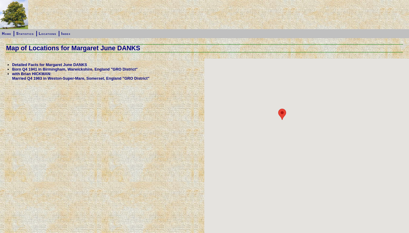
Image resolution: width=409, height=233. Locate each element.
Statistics (25, 34)
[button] (282, 188)
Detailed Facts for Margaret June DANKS (49, 64)
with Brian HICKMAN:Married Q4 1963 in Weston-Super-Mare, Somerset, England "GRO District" (81, 76)
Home (6, 34)
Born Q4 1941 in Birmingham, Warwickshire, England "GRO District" (75, 69)
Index (66, 34)
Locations (47, 34)
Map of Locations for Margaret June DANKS (73, 48)
